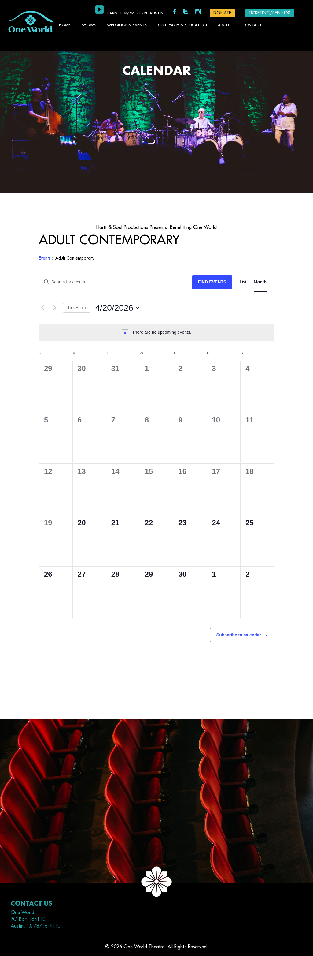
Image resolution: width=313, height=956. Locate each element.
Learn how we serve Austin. (135, 13)
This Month (77, 308)
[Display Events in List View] (243, 282)
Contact (252, 25)
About (224, 25)
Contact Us (31, 904)
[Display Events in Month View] (260, 282)
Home (65, 25)
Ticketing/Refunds (269, 13)
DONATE (222, 13)
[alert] (156, 332)
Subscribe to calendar (238, 634)
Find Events (212, 281)
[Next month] (54, 308)
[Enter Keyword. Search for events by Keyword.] (115, 282)
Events (44, 258)
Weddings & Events (127, 25)
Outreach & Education (182, 25)
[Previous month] (42, 308)
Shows (89, 25)
